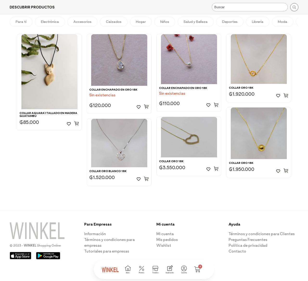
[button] (32, 7)
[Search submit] (294, 7)
